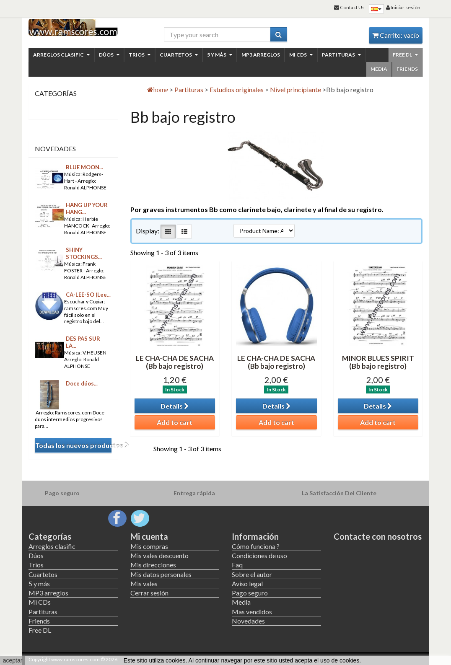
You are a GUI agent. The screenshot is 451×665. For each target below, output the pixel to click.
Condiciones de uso (259, 555)
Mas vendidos (252, 612)
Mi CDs (301, 55)
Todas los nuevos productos (73, 445)
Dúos (109, 55)
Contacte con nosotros (378, 536)
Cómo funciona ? (256, 546)
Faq (237, 565)
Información (255, 536)
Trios (139, 55)
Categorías (50, 536)
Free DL (405, 55)
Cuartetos (179, 55)
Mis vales (144, 583)
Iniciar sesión (403, 7)
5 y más (219, 55)
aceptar (13, 660)
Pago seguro (250, 593)
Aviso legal (247, 583)
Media (379, 69)
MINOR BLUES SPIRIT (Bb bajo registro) (378, 362)
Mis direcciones (153, 565)
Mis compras (149, 546)
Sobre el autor (252, 574)
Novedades (55, 149)
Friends (407, 69)
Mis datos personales (161, 574)
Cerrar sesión (149, 593)
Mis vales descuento (159, 555)
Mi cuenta (149, 536)
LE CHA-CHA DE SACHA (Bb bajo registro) (175, 362)
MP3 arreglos (260, 55)
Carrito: (395, 35)
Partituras (341, 55)
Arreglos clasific (61, 55)
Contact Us (349, 7)
